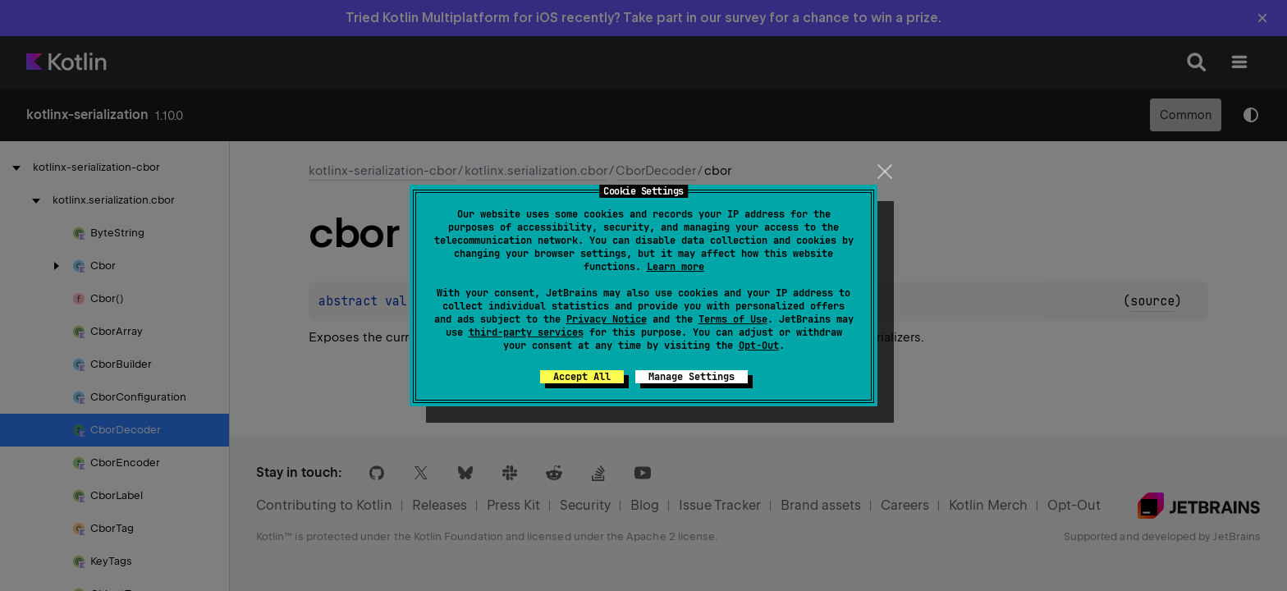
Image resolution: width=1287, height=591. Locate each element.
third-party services (526, 332)
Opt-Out (759, 345)
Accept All (582, 376)
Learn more (675, 266)
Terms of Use (732, 319)
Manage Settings (691, 376)
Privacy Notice (606, 319)
